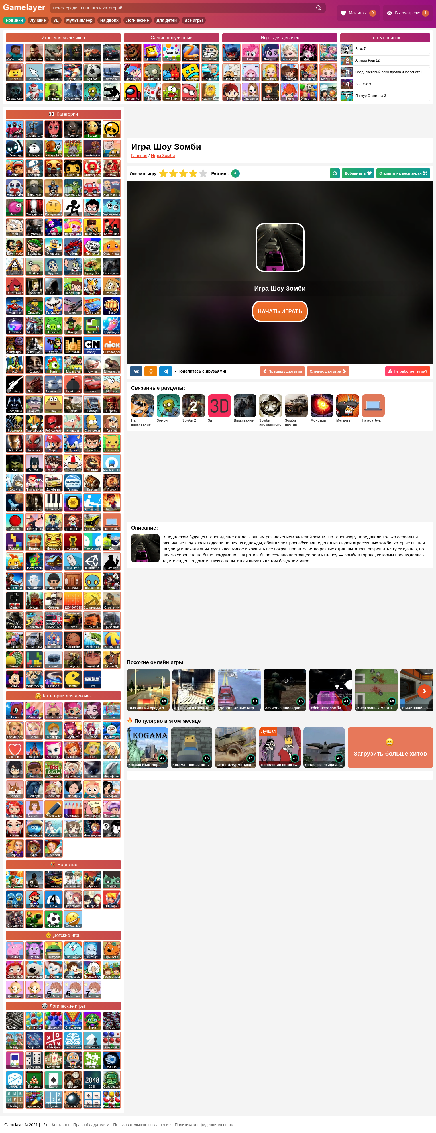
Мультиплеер (79, 20)
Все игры (193, 20)
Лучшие (38, 20)
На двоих (109, 20)
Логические (137, 20)
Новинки (14, 20)
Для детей (167, 20)
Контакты (60, 1124)
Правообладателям (91, 1124)
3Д (56, 20)
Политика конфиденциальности (204, 1124)
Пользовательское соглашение (142, 1124)
